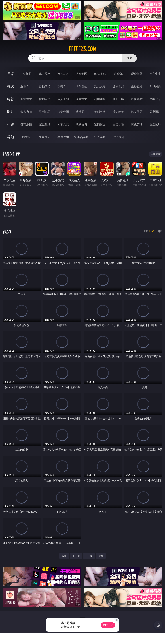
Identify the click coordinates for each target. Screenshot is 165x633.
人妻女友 (63, 124)
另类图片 (155, 112)
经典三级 (118, 99)
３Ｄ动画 (81, 86)
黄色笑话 (137, 124)
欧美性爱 (81, 99)
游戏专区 (81, 74)
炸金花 (118, 74)
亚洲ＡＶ (26, 86)
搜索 (129, 58)
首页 (64, 556)
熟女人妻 (100, 86)
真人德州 (44, 74)
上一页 (76, 556)
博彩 (10, 73)
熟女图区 (137, 112)
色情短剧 (118, 137)
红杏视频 (100, 137)
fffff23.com (82, 49)
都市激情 (26, 124)
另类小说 (118, 124)
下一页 (89, 556)
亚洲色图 (44, 112)
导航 (10, 136)
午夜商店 (44, 137)
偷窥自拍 (26, 112)
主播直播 (137, 86)
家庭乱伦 (44, 124)
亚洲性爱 (26, 99)
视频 (10, 86)
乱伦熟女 (137, 99)
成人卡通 (63, 99)
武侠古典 (81, 124)
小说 (10, 124)
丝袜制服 (118, 86)
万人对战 (63, 74)
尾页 (100, 556)
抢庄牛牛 (155, 74)
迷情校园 (100, 124)
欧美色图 (63, 112)
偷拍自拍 (44, 99)
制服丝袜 (100, 99)
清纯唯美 (118, 112)
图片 (10, 111)
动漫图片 (81, 112)
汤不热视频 (81, 137)
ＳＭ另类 (155, 86)
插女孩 (26, 137)
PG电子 (26, 74)
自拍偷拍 (44, 86)
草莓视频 (63, 137)
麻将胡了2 (100, 74)
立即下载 (108, 625)
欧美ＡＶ (63, 86)
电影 (10, 98)
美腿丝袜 (100, 112)
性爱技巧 (155, 124)
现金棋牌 (137, 74)
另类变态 (155, 99)
